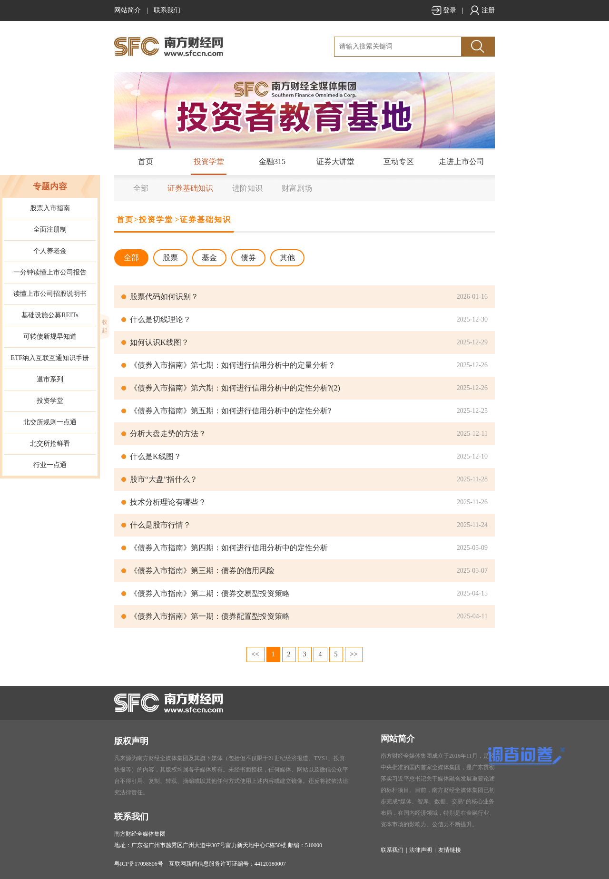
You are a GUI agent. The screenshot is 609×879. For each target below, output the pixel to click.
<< (255, 654)
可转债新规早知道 (50, 336)
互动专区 (398, 161)
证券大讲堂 (335, 161)
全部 (140, 188)
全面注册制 (50, 229)
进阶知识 (247, 188)
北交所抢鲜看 (50, 443)
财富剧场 (297, 188)
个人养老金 (50, 250)
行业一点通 (50, 465)
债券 (248, 258)
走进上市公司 (461, 161)
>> (354, 654)
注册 (482, 10)
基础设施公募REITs (50, 315)
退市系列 (50, 379)
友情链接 (449, 850)
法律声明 (420, 850)
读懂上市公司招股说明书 (50, 293)
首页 (145, 161)
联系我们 (167, 10)
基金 (209, 258)
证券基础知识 (190, 188)
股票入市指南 (50, 208)
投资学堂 (209, 161)
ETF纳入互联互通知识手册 (50, 357)
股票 (170, 258)
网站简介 (127, 10)
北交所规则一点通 (50, 422)
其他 (287, 258)
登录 (443, 10)
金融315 (272, 161)
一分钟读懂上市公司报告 (50, 272)
